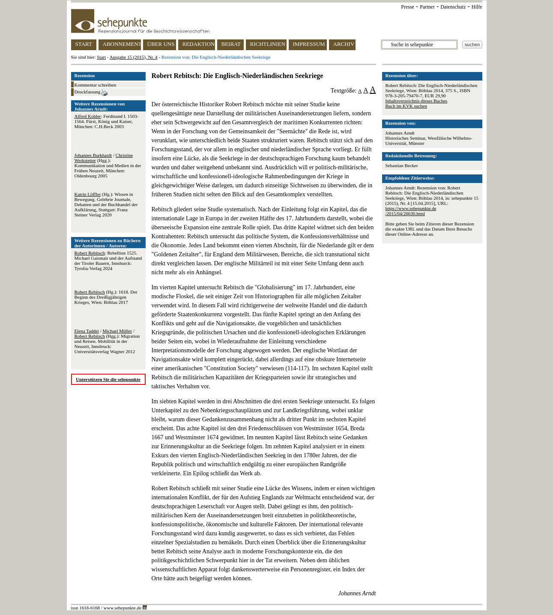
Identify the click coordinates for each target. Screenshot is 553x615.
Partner (427, 7)
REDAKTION (198, 44)
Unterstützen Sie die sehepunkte (108, 379)
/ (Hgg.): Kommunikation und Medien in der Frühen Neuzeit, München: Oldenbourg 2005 (108, 165)
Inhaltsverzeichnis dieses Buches (417, 100)
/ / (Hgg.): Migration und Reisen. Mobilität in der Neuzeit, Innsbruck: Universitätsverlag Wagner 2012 (107, 341)
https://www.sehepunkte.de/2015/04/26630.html (411, 211)
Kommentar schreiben (95, 84)
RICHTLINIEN (267, 44)
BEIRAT (231, 44)
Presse (407, 7)
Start (101, 57)
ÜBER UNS (161, 44)
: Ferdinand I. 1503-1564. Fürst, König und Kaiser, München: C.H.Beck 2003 (107, 121)
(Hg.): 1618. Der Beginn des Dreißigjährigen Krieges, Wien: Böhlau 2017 (106, 297)
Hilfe (477, 7)
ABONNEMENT (122, 44)
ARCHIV (344, 44)
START (83, 44)
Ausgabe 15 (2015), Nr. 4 (134, 57)
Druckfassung (91, 92)
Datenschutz (453, 7)
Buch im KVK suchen (406, 105)
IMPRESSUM (309, 44)
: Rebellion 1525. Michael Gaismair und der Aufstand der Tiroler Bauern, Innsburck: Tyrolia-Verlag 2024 (108, 260)
